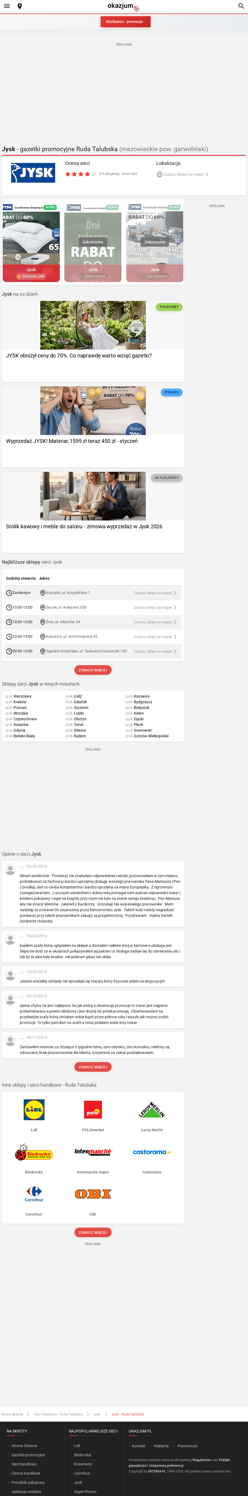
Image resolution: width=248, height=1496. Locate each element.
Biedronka (82, 1455)
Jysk (97, 1414)
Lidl (77, 1446)
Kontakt (139, 1446)
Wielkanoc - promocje (124, 21)
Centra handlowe (26, 1473)
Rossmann (83, 1464)
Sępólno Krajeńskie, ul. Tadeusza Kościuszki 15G (86, 651)
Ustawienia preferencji (166, 1466)
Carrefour (82, 1473)
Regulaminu (202, 1460)
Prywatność (187, 1446)
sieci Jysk (32, 562)
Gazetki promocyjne (28, 1455)
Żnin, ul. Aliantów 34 (63, 622)
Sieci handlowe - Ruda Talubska (58, 1414)
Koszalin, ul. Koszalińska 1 (68, 593)
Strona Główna (24, 1446)
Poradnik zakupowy (28, 1482)
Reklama (161, 1446)
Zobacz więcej (93, 670)
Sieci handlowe (24, 1464)
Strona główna (12, 1414)
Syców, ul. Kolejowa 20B (66, 607)
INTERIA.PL (157, 1471)
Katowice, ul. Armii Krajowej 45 (71, 636)
